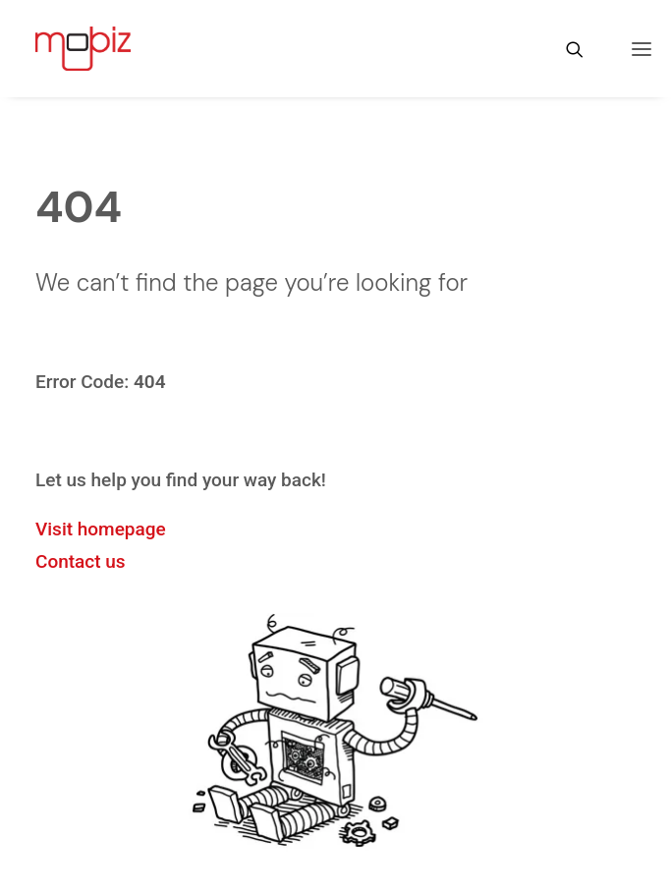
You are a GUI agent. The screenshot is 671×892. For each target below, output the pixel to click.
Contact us (80, 561)
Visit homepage (100, 529)
